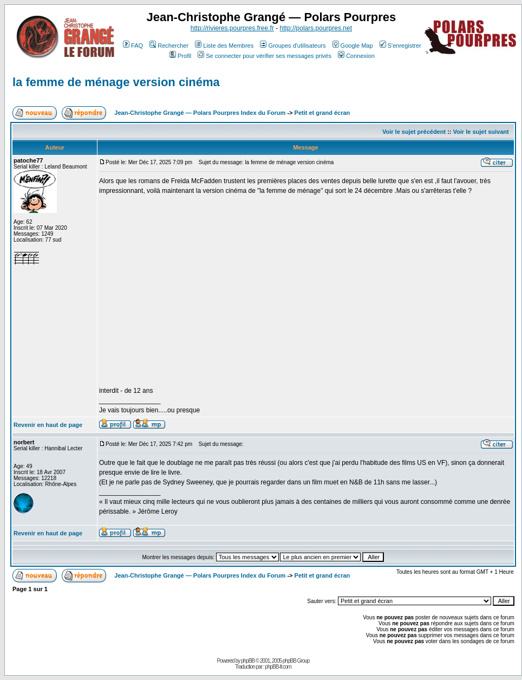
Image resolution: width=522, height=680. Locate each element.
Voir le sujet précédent (414, 131)
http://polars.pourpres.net (316, 28)
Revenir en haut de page (48, 425)
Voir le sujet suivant (481, 131)
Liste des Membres (224, 45)
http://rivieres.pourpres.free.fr (232, 28)
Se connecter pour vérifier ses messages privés (264, 56)
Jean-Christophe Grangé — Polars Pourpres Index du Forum (199, 112)
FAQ (133, 45)
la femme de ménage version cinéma (116, 82)
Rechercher (168, 45)
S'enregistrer (400, 45)
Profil (180, 56)
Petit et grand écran (322, 112)
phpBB (248, 661)
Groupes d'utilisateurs (292, 45)
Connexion (356, 56)
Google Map (352, 45)
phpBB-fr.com (278, 667)
